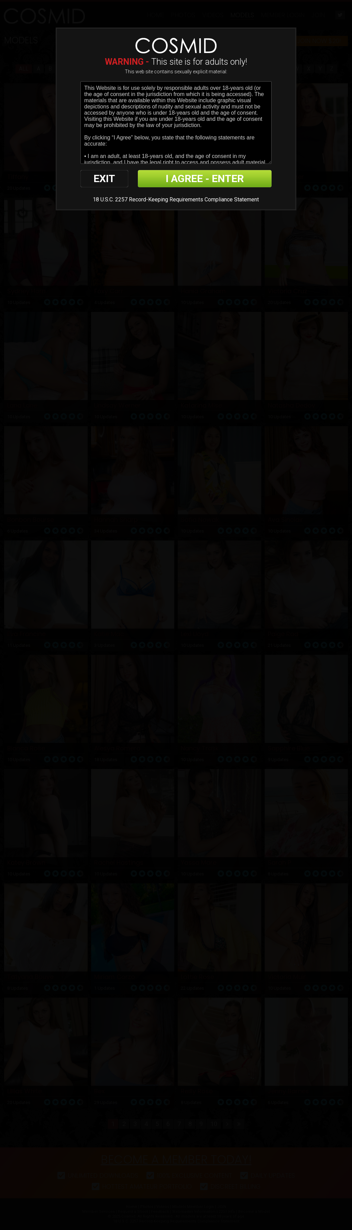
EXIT (104, 178)
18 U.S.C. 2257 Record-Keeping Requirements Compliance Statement (176, 199)
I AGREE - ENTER (205, 178)
